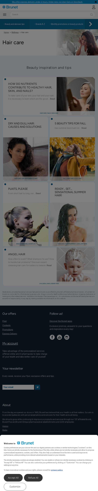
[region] (49, 463)
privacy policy (57, 470)
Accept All (13, 477)
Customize (15, 486)
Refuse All (33, 477)
